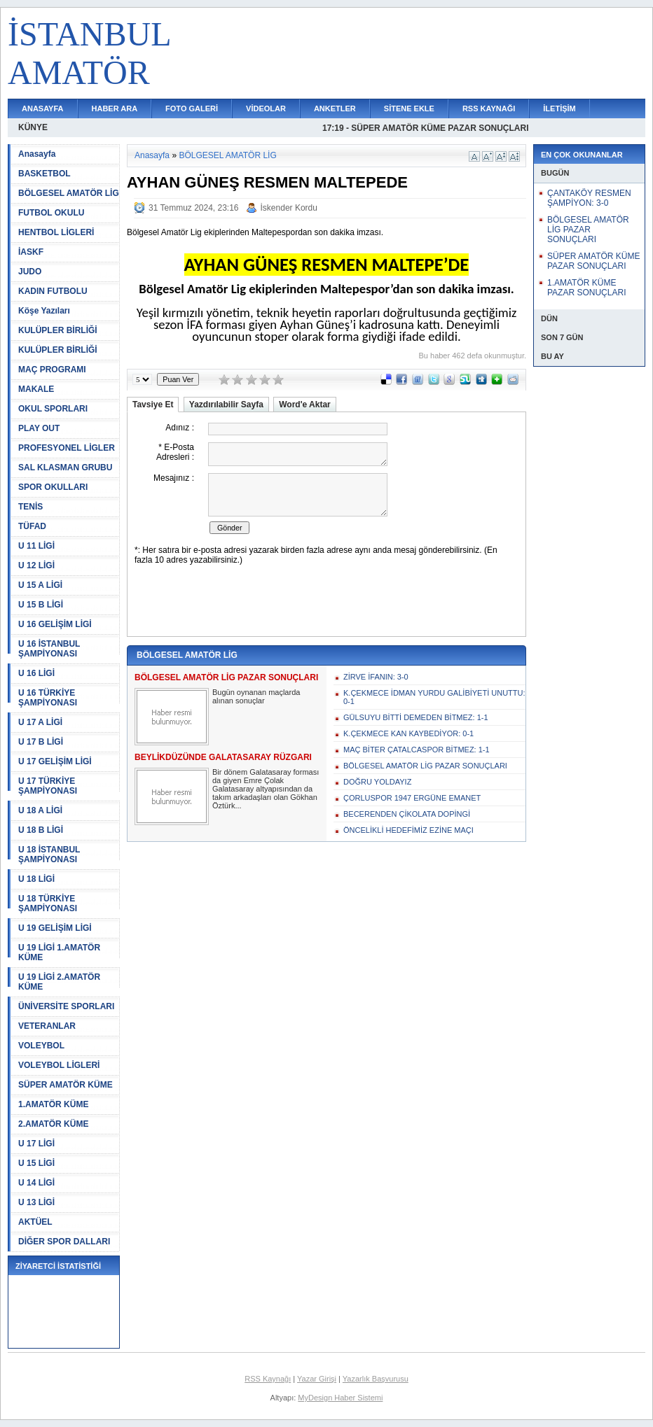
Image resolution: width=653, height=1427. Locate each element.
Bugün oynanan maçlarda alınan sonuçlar (256, 696)
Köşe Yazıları (44, 311)
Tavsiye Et (152, 404)
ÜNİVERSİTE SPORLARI (66, 1006)
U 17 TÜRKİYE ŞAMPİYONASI (47, 786)
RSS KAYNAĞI (488, 108)
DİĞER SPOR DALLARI (64, 1241)
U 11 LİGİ (36, 546)
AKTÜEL (35, 1222)
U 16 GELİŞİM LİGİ (55, 624)
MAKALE (36, 389)
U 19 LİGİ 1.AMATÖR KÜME (59, 952)
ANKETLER (335, 108)
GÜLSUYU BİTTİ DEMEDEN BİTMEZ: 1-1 (415, 717)
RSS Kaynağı (268, 1379)
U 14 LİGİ (36, 1183)
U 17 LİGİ (36, 1143)
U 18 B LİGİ (40, 830)
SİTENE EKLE (409, 108)
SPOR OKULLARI (53, 487)
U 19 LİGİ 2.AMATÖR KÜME (59, 982)
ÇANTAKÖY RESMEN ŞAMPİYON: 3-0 (589, 198)
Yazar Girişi (316, 1379)
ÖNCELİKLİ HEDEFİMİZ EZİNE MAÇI (408, 830)
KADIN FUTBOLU (53, 291)
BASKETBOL (44, 173)
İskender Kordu (289, 208)
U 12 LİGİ (36, 565)
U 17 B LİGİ (40, 742)
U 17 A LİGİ (40, 722)
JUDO (29, 271)
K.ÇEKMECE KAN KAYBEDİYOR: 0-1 (408, 733)
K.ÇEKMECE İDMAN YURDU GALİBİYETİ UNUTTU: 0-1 (434, 697)
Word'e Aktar (305, 404)
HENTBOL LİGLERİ (56, 232)
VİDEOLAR (266, 108)
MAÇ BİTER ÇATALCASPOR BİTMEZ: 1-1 (416, 749)
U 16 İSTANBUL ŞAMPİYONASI (49, 649)
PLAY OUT (39, 428)
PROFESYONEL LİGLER (66, 448)
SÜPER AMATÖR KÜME (65, 1085)
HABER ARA (115, 108)
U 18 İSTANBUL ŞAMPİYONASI (49, 854)
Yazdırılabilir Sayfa (226, 404)
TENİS (30, 507)
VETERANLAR (47, 1026)
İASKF (30, 252)
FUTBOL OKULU (51, 213)
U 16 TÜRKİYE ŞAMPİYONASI (47, 698)
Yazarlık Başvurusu (375, 1379)
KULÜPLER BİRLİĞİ (57, 330)
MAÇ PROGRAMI (52, 369)
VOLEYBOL (41, 1045)
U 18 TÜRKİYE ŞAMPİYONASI (47, 903)
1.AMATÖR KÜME (53, 1104)
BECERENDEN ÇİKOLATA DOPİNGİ (406, 814)
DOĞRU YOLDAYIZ (377, 782)
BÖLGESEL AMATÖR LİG (68, 193)
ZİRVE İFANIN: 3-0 (375, 677)
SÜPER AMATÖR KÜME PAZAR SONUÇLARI (593, 261)
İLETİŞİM (559, 108)
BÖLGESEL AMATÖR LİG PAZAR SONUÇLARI (425, 765)
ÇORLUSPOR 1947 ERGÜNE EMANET (412, 798)
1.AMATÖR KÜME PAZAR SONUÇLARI (586, 287)
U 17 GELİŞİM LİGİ (55, 761)
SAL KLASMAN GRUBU (65, 467)
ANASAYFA (43, 108)
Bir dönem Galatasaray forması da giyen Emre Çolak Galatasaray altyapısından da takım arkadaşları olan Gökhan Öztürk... (265, 789)
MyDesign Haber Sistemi (340, 1397)
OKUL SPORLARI (53, 409)
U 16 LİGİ (36, 673)
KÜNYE (33, 127)
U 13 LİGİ (36, 1202)
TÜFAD (32, 526)
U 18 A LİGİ (40, 810)
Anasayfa (36, 154)
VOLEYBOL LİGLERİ (58, 1065)
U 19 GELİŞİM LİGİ (55, 928)
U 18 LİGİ (36, 879)
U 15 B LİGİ (40, 605)
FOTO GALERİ (191, 108)
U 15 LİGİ (36, 1163)
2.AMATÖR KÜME (53, 1124)
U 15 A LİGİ (40, 585)
